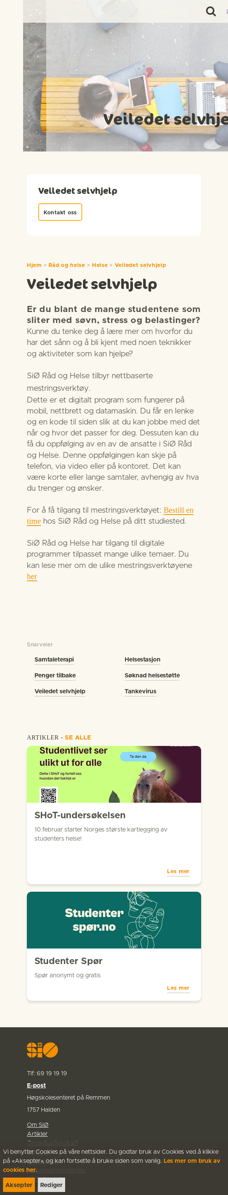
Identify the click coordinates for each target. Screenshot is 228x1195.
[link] (19, 11)
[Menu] (214, 11)
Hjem (34, 265)
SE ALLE (78, 738)
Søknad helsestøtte (152, 675)
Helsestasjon (143, 660)
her (32, 576)
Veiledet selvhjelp (140, 265)
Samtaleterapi (54, 660)
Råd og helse (66, 265)
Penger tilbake (55, 675)
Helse (100, 265)
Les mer (178, 851)
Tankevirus (140, 691)
